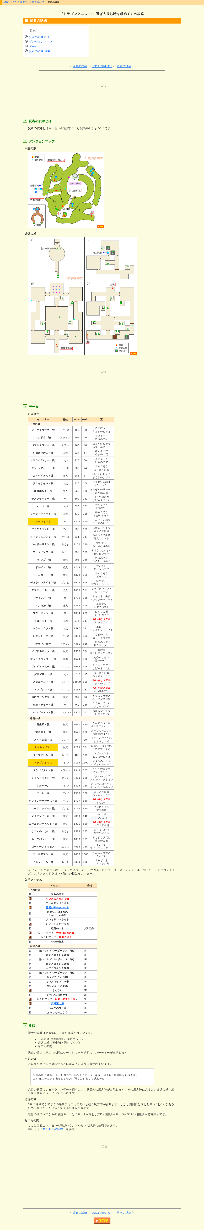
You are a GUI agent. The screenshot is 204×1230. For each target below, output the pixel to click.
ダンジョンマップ (40, 41)
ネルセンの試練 (53, 1129)
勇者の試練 (124, 66)
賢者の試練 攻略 (39, 51)
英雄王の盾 (57, 1003)
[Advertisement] (88, 95)
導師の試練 (80, 66)
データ (33, 46)
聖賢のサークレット (57, 907)
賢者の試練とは (39, 37)
